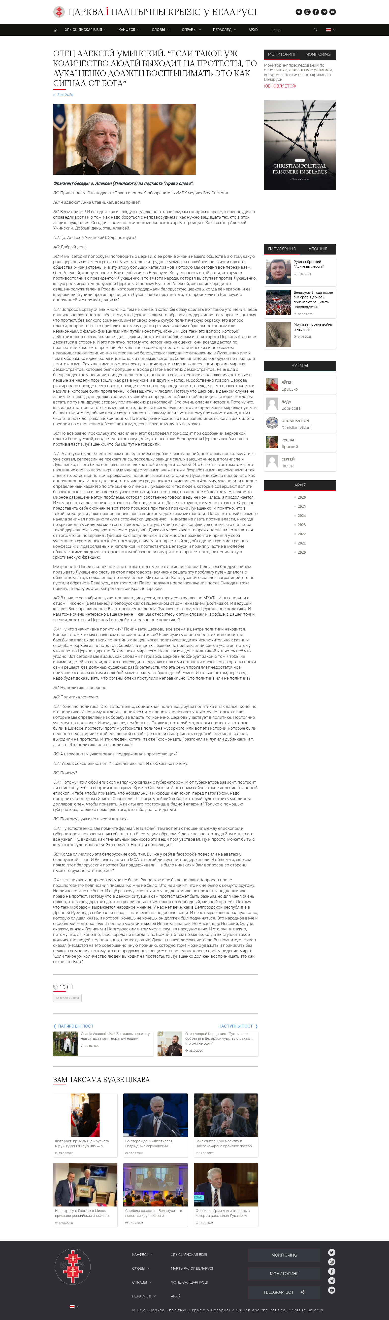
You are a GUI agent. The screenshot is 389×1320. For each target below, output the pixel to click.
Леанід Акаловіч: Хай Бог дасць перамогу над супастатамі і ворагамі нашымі (115, 1036)
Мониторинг (282, 54)
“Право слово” (177, 183)
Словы (158, 30)
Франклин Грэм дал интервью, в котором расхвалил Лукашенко (223, 1213)
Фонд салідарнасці (189, 1282)
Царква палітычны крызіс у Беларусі (162, 13)
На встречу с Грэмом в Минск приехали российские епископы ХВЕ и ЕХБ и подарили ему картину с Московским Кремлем (85, 1213)
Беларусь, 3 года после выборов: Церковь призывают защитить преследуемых (313, 299)
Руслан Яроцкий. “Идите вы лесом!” (309, 264)
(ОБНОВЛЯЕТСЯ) (280, 86)
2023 (302, 524)
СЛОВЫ (138, 1268)
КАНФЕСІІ (140, 1255)
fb (314, 10)
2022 (302, 534)
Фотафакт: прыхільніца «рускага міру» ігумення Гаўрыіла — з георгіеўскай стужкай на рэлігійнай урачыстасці (85, 1143)
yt (331, 10)
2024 (302, 515)
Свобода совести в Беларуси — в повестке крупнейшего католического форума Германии (153, 1213)
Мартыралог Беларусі (192, 1268)
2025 (302, 506)
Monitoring (317, 54)
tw (297, 10)
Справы (189, 30)
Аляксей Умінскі (67, 998)
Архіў (254, 30)
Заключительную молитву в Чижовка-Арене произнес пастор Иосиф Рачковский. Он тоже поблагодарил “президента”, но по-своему (225, 1143)
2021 (302, 543)
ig (305, 10)
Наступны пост (236, 1026)
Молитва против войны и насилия (313, 326)
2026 (302, 497)
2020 (302, 552)
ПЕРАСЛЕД (222, 30)
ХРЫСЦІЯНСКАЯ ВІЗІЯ (83, 30)
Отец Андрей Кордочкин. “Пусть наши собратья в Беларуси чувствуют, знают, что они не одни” (219, 1038)
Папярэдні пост (76, 1026)
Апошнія (318, 249)
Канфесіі (127, 30)
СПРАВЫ (139, 1282)
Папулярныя (282, 249)
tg (322, 10)
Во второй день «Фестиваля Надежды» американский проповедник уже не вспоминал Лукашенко (152, 1143)
